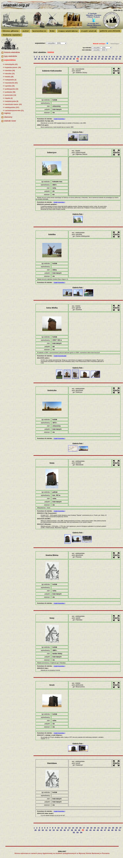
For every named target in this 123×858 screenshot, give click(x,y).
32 (46, 59)
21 (96, 57)
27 (117, 57)
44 (88, 59)
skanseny (8, 117)
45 (92, 59)
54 (78, 61)
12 (64, 57)
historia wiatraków (12, 52)
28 (120, 57)
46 (95, 59)
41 (77, 59)
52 (116, 59)
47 (99, 59)
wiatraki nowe (10, 121)
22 (99, 57)
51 (113, 59)
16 (78, 57)
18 (85, 57)
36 (60, 59)
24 (106, 57)
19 (89, 57)
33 (49, 59)
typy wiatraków (10, 56)
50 (109, 59)
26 (113, 57)
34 (53, 59)
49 (106, 59)
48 (102, 59)
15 (75, 57)
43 (85, 59)
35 (56, 59)
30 (39, 59)
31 (42, 59)
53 (120, 59)
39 (70, 59)
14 (71, 57)
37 (63, 59)
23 (103, 57)
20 (92, 57)
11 (61, 57)
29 (35, 59)
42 (81, 59)
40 (74, 59)
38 (67, 59)
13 (68, 57)
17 (82, 57)
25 (110, 57)
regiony (7, 113)
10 (57, 57)
